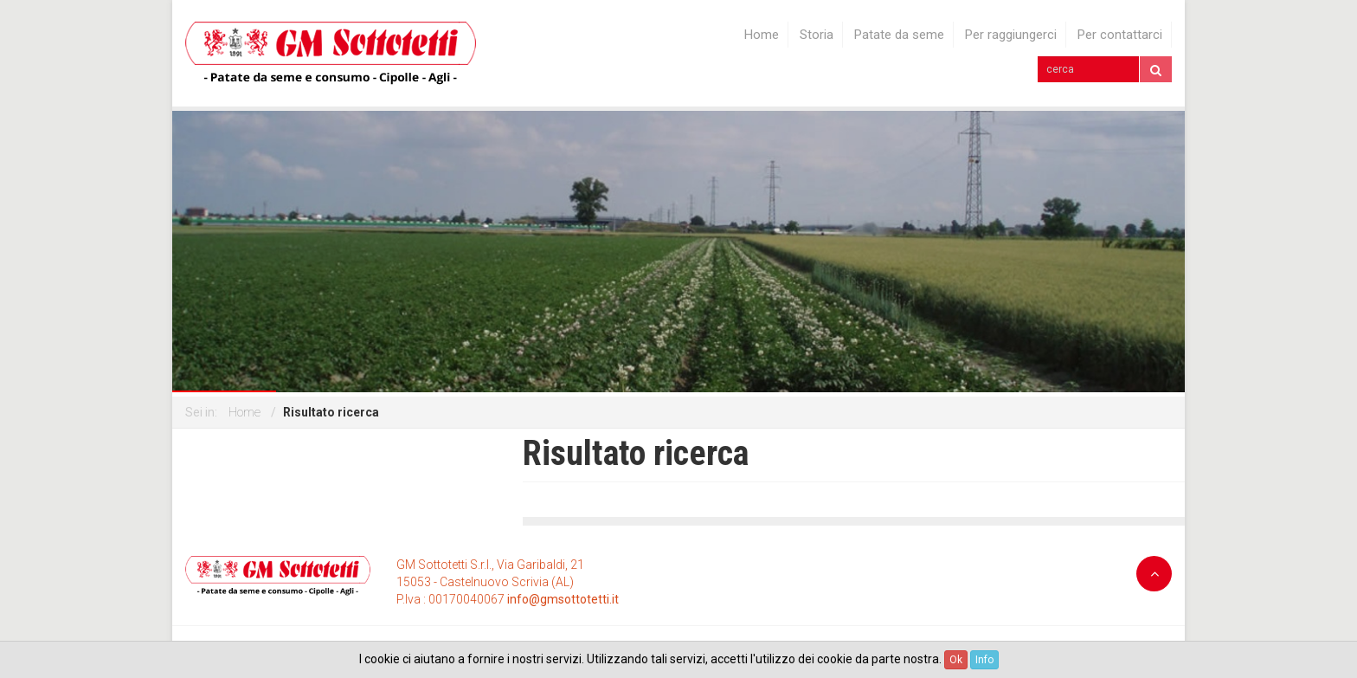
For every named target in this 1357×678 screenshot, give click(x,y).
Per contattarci (1119, 35)
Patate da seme (899, 35)
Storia (816, 35)
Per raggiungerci (1011, 35)
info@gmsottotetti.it (563, 599)
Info (984, 660)
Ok (955, 660)
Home (761, 35)
